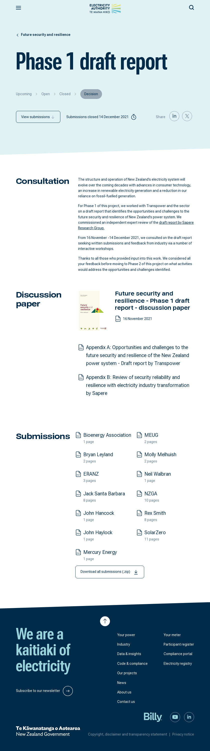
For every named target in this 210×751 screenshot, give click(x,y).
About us (124, 692)
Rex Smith (155, 513)
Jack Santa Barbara (104, 494)
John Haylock (97, 532)
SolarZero (155, 532)
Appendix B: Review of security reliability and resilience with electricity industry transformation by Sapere (137, 385)
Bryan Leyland (98, 454)
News (121, 683)
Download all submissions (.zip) (110, 572)
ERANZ (91, 474)
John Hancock (98, 513)
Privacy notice (183, 734)
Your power (126, 635)
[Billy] (153, 717)
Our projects (127, 673)
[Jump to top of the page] (105, 621)
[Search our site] (191, 7)
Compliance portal (178, 654)
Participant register (179, 644)
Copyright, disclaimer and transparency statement (130, 734)
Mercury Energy (100, 552)
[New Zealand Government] (48, 731)
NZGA (150, 494)
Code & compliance (132, 664)
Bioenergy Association (107, 435)
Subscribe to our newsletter (44, 691)
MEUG (151, 435)
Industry (123, 644)
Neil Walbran (157, 474)
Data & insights (129, 654)
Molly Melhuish (160, 454)
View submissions (38, 117)
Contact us (126, 702)
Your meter (172, 635)
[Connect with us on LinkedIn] (189, 717)
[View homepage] (105, 8)
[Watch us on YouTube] (175, 717)
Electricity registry (178, 664)
